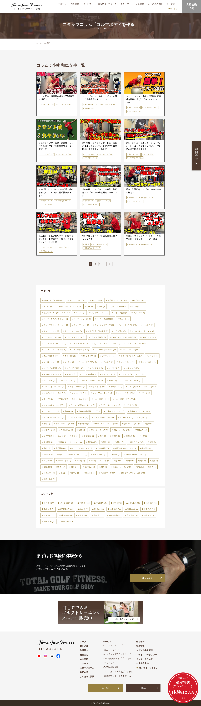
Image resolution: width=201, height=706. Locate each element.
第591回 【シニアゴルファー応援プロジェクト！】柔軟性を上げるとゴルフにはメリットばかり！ (56, 239)
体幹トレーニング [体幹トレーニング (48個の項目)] (65, 424)
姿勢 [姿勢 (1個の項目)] (75, 436)
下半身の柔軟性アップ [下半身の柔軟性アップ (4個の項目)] (54, 417)
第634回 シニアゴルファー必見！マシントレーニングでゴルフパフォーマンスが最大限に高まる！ (143, 146)
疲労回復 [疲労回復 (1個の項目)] (146, 448)
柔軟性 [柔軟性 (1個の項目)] (120, 442)
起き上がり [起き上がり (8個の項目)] (49, 473)
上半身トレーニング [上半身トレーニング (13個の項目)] (140, 411)
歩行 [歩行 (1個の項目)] (47, 448)
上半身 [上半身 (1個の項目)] (69, 411)
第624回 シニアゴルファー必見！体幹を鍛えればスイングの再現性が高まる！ (56, 192)
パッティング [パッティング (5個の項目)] (97, 387)
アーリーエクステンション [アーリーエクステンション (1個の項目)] (56, 319)
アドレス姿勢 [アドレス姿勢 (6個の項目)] (120, 313)
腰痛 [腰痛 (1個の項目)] (155, 461)
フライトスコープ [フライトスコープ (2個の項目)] (126, 393)
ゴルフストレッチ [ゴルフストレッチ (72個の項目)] (111, 343)
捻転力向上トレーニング (92, 248)
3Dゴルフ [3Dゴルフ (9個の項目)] (96, 300)
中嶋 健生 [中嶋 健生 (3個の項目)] (101, 503)
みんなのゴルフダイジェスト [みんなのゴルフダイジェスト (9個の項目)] (57, 313)
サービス (88, 4)
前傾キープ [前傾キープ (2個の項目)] (49, 430)
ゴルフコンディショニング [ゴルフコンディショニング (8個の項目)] (84, 343)
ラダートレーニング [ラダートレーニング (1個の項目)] (110, 405)
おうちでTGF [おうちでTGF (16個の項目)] (118, 306)
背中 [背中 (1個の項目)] (118, 461)
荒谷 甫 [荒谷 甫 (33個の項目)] (82, 515)
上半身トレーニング (91, 104)
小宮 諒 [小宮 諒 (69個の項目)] (117, 503)
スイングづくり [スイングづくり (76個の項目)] (127, 362)
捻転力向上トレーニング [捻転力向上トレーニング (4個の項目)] (70, 442)
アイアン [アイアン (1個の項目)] (80, 313)
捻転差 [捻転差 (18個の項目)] (92, 442)
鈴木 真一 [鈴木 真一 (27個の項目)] (49, 522)
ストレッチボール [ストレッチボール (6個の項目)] (52, 374)
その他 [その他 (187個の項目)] (49, 503)
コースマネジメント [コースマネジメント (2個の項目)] (75, 337)
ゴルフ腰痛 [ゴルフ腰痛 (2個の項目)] (71, 356)
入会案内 (140, 4)
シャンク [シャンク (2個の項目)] (69, 362)
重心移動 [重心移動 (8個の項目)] (90, 473)
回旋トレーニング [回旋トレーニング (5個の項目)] (121, 430)
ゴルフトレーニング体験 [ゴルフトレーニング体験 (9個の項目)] (55, 350)
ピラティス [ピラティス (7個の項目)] (116, 387)
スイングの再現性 (46, 204)
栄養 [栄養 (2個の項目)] (152, 442)
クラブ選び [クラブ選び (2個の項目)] (120, 331)
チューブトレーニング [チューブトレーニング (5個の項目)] (92, 380)
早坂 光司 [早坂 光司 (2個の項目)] (49, 509)
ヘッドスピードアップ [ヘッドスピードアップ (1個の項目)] (125, 399)
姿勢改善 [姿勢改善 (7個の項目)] (89, 436)
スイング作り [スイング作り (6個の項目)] (96, 368)
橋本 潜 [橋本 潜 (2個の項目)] (83, 509)
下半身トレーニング (47, 104)
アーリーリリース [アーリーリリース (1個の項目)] (82, 319)
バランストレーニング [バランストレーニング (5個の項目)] (54, 387)
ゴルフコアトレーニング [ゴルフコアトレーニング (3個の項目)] (55, 343)
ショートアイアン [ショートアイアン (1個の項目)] (88, 362)
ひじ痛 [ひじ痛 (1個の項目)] (135, 306)
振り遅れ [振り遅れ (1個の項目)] (48, 442)
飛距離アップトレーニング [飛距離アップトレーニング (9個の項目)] (133, 473)
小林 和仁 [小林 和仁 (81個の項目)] (134, 503)
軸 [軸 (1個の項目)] (63, 473)
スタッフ (126, 4)
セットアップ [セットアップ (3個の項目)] (108, 374)
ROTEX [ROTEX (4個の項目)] (48, 306)
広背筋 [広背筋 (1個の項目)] (116, 436)
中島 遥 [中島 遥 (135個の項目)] (84, 503)
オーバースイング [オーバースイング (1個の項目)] (128, 325)
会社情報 (172, 4)
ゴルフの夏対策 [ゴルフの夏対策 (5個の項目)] (98, 337)
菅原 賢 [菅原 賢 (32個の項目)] (98, 515)
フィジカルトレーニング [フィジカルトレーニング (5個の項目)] (55, 393)
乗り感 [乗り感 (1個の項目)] (143, 417)
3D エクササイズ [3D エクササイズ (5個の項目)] (77, 300)
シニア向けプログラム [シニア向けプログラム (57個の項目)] (131, 356)
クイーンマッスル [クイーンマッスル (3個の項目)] (73, 331)
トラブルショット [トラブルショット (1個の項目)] (132, 380)
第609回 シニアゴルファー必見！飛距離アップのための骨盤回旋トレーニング (99, 192)
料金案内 (75, 4)
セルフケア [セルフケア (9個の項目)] (126, 374)
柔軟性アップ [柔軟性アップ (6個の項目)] (137, 442)
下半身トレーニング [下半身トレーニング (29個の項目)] (104, 417)
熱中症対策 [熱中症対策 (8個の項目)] (103, 448)
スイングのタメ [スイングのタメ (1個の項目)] (148, 362)
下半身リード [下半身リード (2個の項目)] (126, 417)
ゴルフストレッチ (46, 247)
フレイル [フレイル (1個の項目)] (48, 399)
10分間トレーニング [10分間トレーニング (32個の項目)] (117, 300)
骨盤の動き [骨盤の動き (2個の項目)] (49, 479)
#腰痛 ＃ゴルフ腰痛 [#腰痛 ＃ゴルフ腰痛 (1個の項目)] (53, 300)
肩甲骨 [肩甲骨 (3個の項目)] (81, 461)
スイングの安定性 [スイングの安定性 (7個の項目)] (74, 368)
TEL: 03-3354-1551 (50, 649)
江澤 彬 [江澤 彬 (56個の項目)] (99, 509)
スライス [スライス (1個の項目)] (71, 374)
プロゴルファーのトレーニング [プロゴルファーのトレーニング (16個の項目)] (73, 399)
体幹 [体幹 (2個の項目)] (47, 424)
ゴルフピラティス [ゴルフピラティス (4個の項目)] (80, 350)
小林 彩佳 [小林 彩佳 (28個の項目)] (151, 503)
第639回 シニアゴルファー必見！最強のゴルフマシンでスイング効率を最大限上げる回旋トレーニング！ (99, 146)
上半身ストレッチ (90, 108)
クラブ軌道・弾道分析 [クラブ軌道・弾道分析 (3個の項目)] (97, 331)
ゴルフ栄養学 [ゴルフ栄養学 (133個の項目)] (51, 356)
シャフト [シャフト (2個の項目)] (153, 356)
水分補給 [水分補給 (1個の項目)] (61, 448)
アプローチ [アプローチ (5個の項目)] (139, 313)
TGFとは (62, 4)
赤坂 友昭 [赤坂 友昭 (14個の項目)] (132, 515)
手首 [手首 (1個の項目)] (144, 436)
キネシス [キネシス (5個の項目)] (148, 325)
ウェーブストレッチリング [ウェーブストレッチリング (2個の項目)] (56, 325)
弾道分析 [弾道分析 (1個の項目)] (130, 436)
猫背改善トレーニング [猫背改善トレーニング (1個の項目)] (125, 448)
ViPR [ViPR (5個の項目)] (102, 306)
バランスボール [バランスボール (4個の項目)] (77, 387)
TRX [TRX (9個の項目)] (90, 306)
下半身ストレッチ (46, 251)
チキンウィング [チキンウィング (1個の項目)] (68, 380)
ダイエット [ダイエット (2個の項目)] (49, 380)
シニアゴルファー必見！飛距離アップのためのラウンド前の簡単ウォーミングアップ (56, 146)
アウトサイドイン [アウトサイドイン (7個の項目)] (99, 313)
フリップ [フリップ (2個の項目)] (145, 393)
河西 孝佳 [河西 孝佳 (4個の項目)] (132, 509)
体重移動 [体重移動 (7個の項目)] (84, 424)
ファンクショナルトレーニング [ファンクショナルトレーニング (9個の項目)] (142, 387)
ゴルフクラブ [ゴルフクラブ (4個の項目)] (149, 337)
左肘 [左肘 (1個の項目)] (103, 436)
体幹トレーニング (134, 107)
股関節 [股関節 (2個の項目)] (116, 454)
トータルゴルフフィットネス (26, 9)
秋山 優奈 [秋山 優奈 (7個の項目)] (66, 515)
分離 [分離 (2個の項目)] (149, 424)
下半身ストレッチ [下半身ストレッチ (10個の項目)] (79, 417)
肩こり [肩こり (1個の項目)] (48, 461)
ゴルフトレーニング (135, 111)
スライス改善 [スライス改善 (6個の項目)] (89, 374)
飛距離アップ (89, 201)
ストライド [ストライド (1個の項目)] (114, 368)
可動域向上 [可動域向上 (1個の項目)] (67, 430)
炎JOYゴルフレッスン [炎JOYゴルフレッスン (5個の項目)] (81, 448)
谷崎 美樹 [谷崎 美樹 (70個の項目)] (114, 515)
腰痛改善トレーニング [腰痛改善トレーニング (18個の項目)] (54, 467)
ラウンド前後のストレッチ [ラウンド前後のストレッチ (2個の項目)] (83, 405)
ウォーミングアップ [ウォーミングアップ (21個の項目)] (104, 325)
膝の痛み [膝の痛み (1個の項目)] (90, 467)
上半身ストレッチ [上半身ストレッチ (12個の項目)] (115, 411)
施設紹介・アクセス (107, 4)
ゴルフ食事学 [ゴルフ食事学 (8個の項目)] (89, 356)
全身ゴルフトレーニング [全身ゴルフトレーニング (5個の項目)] (106, 424)
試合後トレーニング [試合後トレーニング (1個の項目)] (146, 467)
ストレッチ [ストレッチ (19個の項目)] (132, 368)
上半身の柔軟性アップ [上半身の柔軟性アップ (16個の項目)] (89, 411)
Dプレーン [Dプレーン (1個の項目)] (138, 300)
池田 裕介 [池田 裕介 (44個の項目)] (115, 509)
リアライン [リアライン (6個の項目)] (131, 405)
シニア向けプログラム (64, 104)
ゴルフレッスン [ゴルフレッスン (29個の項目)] (130, 350)
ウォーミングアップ (47, 154)
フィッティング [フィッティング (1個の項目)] (79, 393)
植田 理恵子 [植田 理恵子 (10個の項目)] (66, 509)
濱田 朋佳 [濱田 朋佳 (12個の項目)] (49, 515)
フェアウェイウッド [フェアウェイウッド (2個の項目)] (102, 393)
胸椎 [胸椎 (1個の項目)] (130, 461)
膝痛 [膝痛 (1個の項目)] (103, 467)
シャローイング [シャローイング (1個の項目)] (51, 362)
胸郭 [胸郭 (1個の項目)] (142, 461)
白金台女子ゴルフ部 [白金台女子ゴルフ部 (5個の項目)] (53, 454)
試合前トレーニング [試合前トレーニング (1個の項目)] (122, 467)
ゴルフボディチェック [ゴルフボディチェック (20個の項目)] (105, 350)
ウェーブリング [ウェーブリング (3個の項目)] (81, 325)
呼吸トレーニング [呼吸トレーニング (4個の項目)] (99, 430)
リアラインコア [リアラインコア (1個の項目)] (51, 411)
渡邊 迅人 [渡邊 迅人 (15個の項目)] (149, 509)
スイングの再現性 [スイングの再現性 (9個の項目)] (52, 368)
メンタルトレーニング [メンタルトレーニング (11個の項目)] (54, 405)
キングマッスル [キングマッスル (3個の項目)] (51, 331)
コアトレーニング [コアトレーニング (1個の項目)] (52, 337)
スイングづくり (90, 154)
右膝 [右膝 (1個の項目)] (81, 430)
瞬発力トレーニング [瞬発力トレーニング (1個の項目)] (77, 454)
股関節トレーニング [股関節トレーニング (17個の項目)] (136, 454)
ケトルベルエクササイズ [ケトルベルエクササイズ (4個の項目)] (142, 331)
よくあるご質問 (155, 4)
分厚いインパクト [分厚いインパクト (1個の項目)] (131, 424)
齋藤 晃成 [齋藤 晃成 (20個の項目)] (67, 522)
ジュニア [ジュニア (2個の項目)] (108, 362)
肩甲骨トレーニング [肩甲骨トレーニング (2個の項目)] (100, 461)
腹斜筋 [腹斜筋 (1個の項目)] (75, 467)
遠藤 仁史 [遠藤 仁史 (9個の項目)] (149, 515)
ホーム (38, 43)
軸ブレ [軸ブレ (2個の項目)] (75, 473)
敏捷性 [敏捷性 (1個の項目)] (106, 442)
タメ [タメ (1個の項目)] (141, 374)
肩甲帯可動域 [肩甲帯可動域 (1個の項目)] (64, 461)
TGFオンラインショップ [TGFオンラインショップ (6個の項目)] (69, 306)
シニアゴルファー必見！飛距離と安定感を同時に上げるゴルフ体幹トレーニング (143, 99)
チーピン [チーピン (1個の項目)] (113, 380)
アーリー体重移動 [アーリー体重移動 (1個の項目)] (104, 319)
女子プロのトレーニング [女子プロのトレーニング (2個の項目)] (55, 436)
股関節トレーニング (103, 201)
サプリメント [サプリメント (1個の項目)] (108, 356)
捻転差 (87, 244)
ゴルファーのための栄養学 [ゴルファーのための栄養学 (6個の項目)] (124, 337)
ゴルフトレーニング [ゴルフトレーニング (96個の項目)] (135, 343)
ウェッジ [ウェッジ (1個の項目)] (124, 319)
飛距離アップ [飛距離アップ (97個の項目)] (108, 473)
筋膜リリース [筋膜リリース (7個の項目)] (99, 454)
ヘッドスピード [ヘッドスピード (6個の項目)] (101, 399)
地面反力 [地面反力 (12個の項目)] (141, 430)
